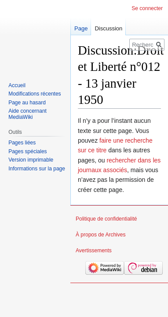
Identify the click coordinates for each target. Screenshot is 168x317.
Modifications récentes (34, 94)
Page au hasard (27, 103)
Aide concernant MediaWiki (27, 114)
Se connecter (147, 8)
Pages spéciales (27, 151)
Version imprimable (30, 160)
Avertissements (94, 250)
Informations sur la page (36, 169)
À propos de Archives (100, 235)
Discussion (108, 28)
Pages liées (22, 143)
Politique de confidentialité (106, 219)
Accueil (17, 85)
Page (81, 28)
